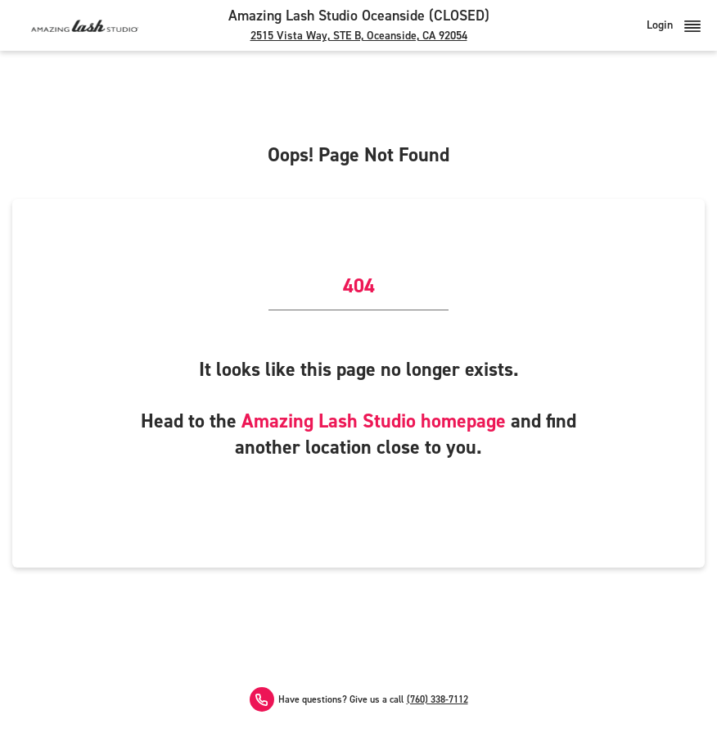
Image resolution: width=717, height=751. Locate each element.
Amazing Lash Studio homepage (373, 421)
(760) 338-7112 (437, 700)
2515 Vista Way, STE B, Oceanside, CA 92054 (358, 35)
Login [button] (674, 25)
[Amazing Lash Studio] (84, 25)
